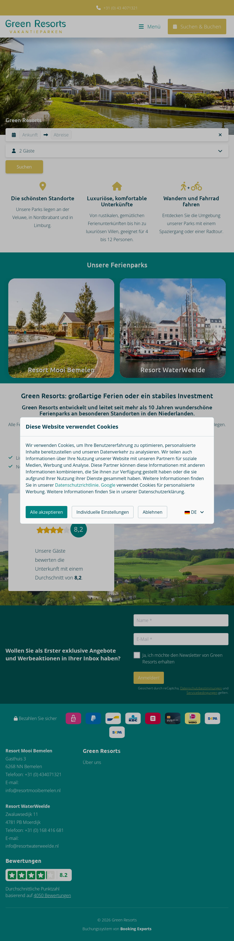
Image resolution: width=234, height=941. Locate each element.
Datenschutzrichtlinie (77, 485)
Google (108, 485)
